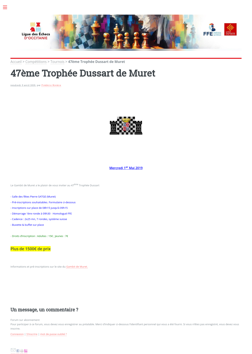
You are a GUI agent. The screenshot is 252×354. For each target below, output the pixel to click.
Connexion (17, 334)
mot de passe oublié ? (53, 334)
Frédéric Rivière (51, 85)
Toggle (7, 7)
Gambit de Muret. (77, 266)
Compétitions (36, 61)
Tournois (57, 61)
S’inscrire (31, 334)
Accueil (16, 61)
